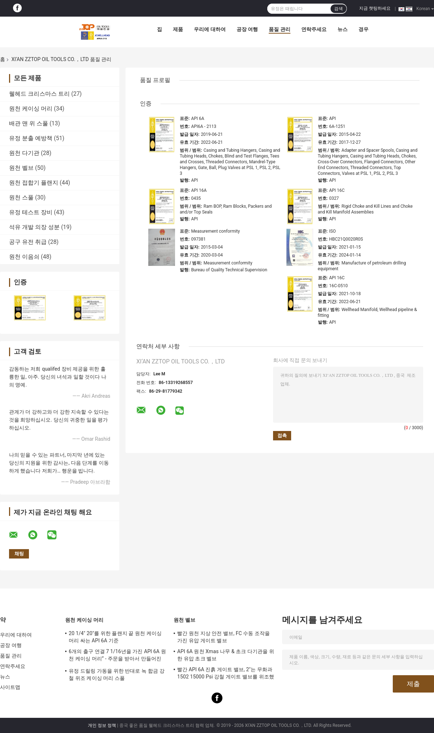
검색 (338, 8)
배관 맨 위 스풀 (28, 123)
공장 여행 (247, 29)
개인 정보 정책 (102, 725)
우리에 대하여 (209, 29)
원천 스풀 (21, 197)
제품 (178, 29)
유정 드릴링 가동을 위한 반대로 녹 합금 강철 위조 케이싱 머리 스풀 (117, 674)
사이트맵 (10, 687)
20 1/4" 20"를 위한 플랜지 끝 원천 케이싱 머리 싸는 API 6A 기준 (115, 636)
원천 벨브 (21, 167)
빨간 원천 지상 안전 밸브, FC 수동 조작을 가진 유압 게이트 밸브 (223, 636)
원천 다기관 (24, 153)
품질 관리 (279, 29)
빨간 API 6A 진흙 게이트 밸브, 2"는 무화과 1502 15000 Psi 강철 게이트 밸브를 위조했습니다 (225, 674)
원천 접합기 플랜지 (33, 182)
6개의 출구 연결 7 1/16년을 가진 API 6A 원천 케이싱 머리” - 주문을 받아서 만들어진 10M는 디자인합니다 (117, 656)
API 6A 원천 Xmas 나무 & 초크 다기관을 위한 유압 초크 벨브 (225, 654)
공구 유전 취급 (28, 241)
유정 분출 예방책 (30, 138)
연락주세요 (314, 29)
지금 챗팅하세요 (375, 8)
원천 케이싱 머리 (30, 108)
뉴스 (342, 29)
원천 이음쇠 (24, 256)
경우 (363, 29)
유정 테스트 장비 (30, 212)
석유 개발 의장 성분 (34, 227)
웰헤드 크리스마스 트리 (39, 93)
